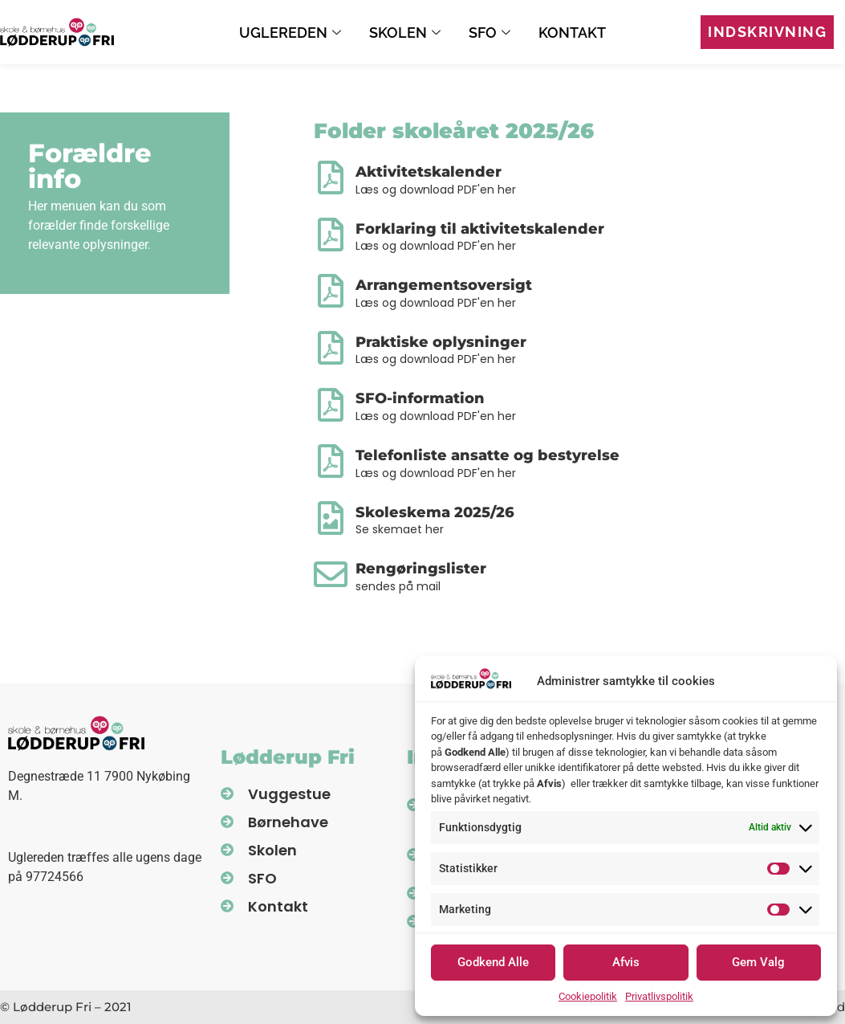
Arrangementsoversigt (443, 285)
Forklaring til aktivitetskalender (479, 229)
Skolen (407, 32)
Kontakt (572, 32)
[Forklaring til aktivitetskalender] (330, 234)
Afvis (626, 962)
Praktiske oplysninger (440, 342)
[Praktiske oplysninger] (330, 348)
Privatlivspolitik (659, 996)
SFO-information (420, 398)
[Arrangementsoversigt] (330, 291)
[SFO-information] (330, 405)
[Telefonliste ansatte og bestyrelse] (330, 461)
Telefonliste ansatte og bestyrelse (487, 455)
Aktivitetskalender (428, 172)
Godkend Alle (493, 962)
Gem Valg (758, 962)
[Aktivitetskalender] (330, 177)
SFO (491, 32)
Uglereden (292, 32)
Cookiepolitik (588, 996)
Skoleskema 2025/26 (434, 512)
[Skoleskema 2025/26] (330, 518)
